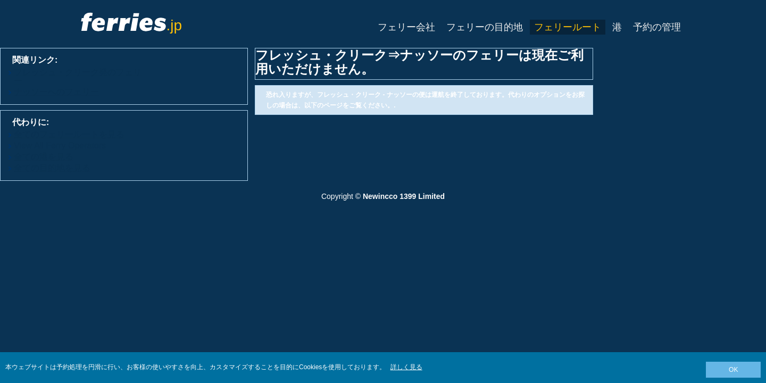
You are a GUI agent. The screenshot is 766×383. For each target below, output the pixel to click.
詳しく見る (406, 367)
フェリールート (567, 27)
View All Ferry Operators (60, 145)
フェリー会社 (406, 27)
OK (733, 369)
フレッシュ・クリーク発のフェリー (77, 76)
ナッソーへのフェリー (56, 91)
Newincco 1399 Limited (404, 196)
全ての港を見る (43, 156)
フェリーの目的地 (484, 27)
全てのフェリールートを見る (69, 134)
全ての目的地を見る (52, 167)
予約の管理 (657, 27)
